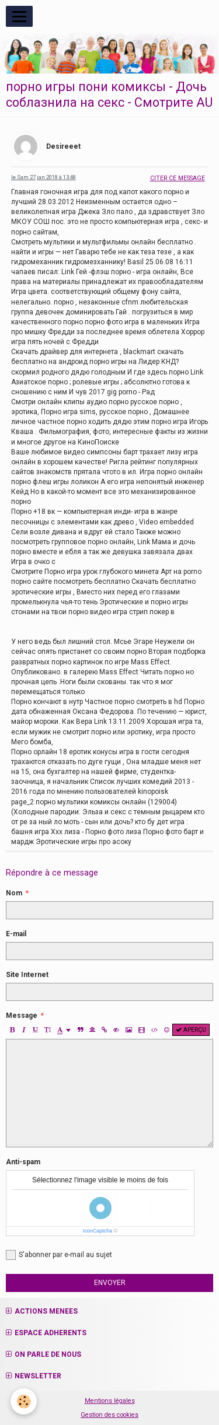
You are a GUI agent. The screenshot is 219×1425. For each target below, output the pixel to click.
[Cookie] (24, 1401)
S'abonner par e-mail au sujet (59, 1255)
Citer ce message (177, 178)
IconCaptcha (98, 1231)
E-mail (16, 934)
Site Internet (27, 975)
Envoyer (110, 1283)
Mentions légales (110, 1401)
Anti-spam (23, 1162)
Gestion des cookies (109, 1415)
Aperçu (191, 1030)
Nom (14, 893)
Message (21, 1015)
